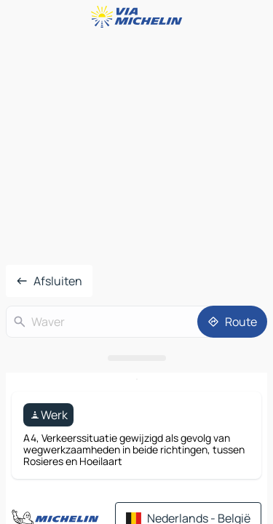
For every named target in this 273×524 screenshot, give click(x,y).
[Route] (232, 322)
